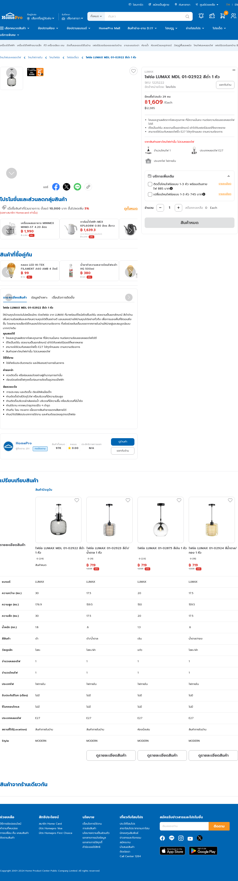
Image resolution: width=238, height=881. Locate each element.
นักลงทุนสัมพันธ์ (129, 833)
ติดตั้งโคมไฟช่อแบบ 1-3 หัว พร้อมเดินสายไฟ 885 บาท (177, 186)
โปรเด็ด (217, 28)
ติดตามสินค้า (7, 838)
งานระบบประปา (131, 45)
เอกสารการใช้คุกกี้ (92, 842)
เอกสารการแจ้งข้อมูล (94, 838)
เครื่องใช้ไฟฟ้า (7, 45)
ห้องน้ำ (145, 45)
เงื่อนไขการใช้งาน (92, 824)
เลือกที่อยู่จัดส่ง (41, 18)
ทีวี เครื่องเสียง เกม (54, 45)
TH (228, 5)
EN (236, 5)
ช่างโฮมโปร (193, 28)
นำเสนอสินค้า (127, 847)
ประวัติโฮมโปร (127, 824)
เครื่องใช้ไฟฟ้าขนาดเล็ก (29, 45)
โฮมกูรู (169, 28)
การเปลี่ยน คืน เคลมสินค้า (14, 833)
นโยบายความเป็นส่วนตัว (96, 833)
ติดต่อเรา (125, 852)
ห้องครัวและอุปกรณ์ (161, 45)
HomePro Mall (109, 28)
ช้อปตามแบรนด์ (77, 28)
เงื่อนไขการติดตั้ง (63, 297)
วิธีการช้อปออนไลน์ (10, 824)
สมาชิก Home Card (50, 824)
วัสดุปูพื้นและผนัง (183, 45)
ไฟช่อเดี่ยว (73, 57)
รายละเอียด (225, 184)
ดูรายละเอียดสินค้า (111, 755)
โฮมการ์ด (136, 5)
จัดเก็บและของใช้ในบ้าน (79, 45)
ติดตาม (219, 826)
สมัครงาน (125, 842)
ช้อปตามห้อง (46, 28)
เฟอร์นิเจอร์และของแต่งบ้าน (107, 45)
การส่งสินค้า (89, 828)
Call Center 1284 (130, 856)
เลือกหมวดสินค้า (15, 28)
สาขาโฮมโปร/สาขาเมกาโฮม (134, 828)
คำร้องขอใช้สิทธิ (91, 847)
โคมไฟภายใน (35, 57)
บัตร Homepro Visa (50, 828)
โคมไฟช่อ (54, 57)
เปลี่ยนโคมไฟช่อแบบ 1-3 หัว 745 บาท (177, 194)
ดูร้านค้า (122, 442)
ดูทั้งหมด (131, 209)
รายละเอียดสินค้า (15, 297)
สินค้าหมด (190, 223)
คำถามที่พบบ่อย (9, 828)
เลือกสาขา (73, 18)
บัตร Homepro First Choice (55, 833)
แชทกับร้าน (123, 451)
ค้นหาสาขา (182, 5)
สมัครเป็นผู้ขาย (159, 5)
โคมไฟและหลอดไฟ (203, 45)
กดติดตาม (40, 448)
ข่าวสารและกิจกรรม (130, 838)
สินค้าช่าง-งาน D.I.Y (140, 28)
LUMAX (149, 72)
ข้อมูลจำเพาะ (39, 297)
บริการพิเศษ (8, 35)
